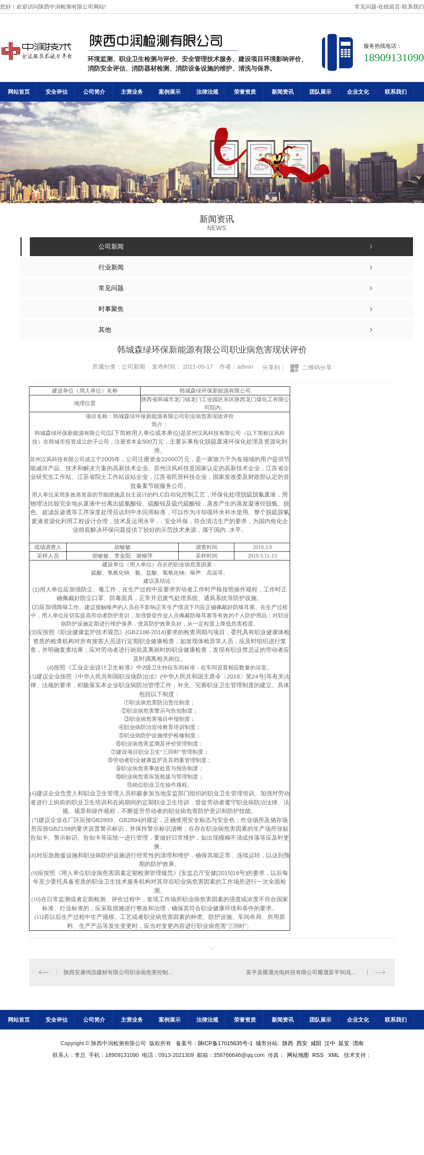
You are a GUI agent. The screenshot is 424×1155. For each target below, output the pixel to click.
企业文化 (358, 92)
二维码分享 (317, 367)
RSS (318, 1055)
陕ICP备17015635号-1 (225, 1043)
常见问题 (365, 7)
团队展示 (320, 92)
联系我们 (413, 7)
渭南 (358, 1043)
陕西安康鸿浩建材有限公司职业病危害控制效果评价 (121, 972)
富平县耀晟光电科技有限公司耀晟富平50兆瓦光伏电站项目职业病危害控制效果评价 (315, 972)
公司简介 (94, 92)
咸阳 (316, 1043)
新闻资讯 (283, 92)
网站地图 (298, 1055)
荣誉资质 (245, 92)
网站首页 (19, 92)
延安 (343, 1043)
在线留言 (389, 7)
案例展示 (170, 92)
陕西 (287, 1043)
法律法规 (207, 92)
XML (334, 1055)
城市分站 (267, 1043)
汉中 (329, 1043)
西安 (301, 1043)
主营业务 (132, 92)
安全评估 (57, 92)
